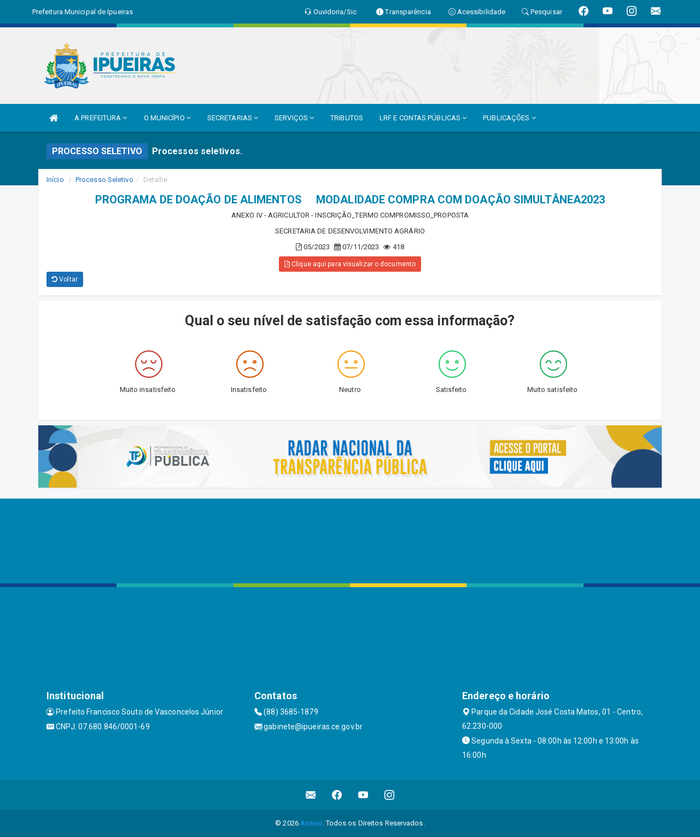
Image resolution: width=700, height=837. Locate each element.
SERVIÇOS (294, 118)
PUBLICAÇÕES (509, 118)
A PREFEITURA (100, 118)
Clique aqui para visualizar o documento (350, 264)
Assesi (311, 823)
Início (55, 179)
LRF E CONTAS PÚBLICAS (423, 118)
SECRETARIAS (232, 118)
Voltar (65, 279)
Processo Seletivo (104, 179)
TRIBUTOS (346, 118)
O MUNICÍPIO (167, 118)
